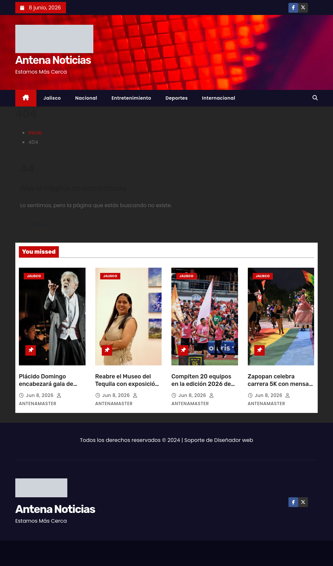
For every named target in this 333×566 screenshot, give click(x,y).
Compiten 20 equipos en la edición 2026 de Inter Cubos (201, 384)
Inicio (35, 132)
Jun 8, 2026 (40, 395)
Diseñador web (233, 440)
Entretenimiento (131, 98)
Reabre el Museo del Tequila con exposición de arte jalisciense (127, 384)
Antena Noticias (53, 60)
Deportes (177, 98)
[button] (315, 98)
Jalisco (52, 98)
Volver (40, 223)
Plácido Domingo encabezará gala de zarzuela (46, 384)
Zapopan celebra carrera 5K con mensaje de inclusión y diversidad (281, 388)
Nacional (86, 98)
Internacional (218, 98)
